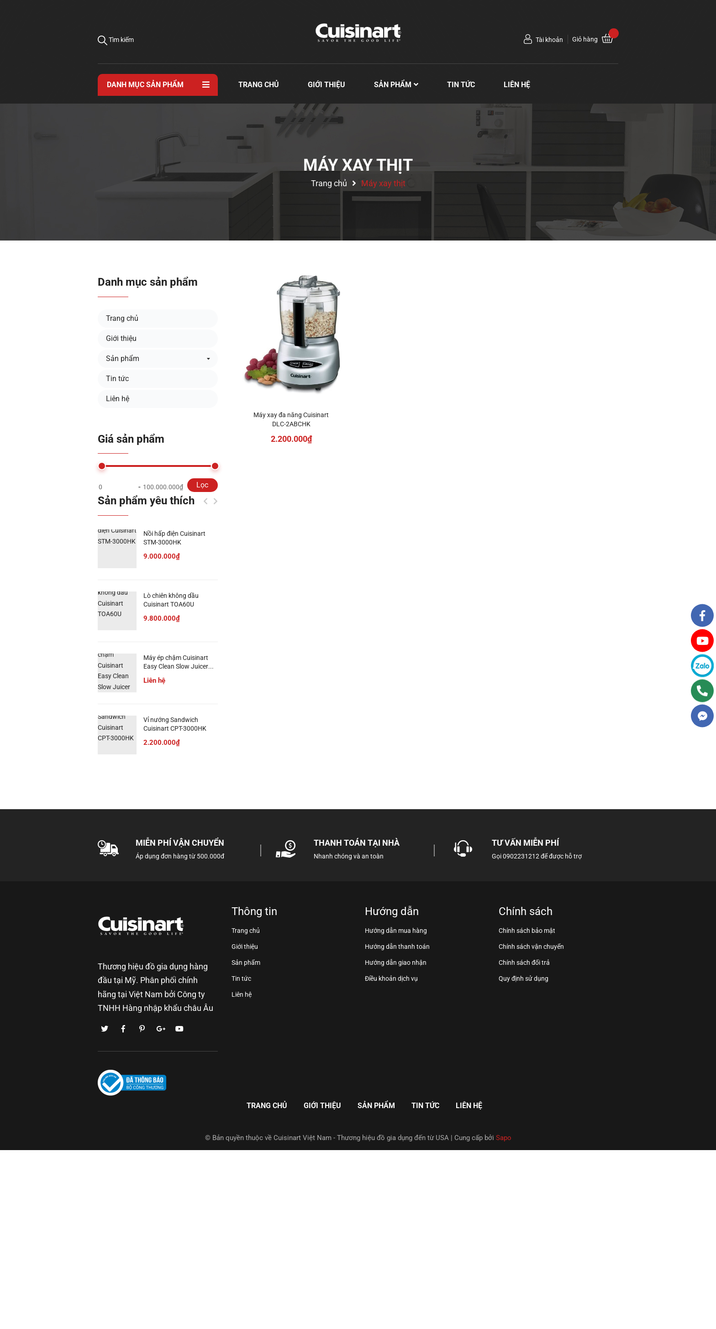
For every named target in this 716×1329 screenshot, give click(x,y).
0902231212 (521, 856)
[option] (158, 653)
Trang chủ (122, 318)
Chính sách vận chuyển (531, 946)
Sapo (503, 1138)
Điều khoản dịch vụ (391, 978)
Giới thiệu (121, 338)
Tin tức (117, 378)
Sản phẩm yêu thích (146, 500)
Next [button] (215, 501)
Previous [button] (205, 501)
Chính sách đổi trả (524, 962)
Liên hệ (117, 398)
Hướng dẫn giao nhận (395, 962)
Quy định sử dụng (523, 978)
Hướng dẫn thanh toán (397, 946)
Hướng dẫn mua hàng (396, 930)
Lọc (202, 485)
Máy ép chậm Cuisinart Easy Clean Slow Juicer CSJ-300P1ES (175, 666)
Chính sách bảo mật (527, 930)
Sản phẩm (122, 358)
